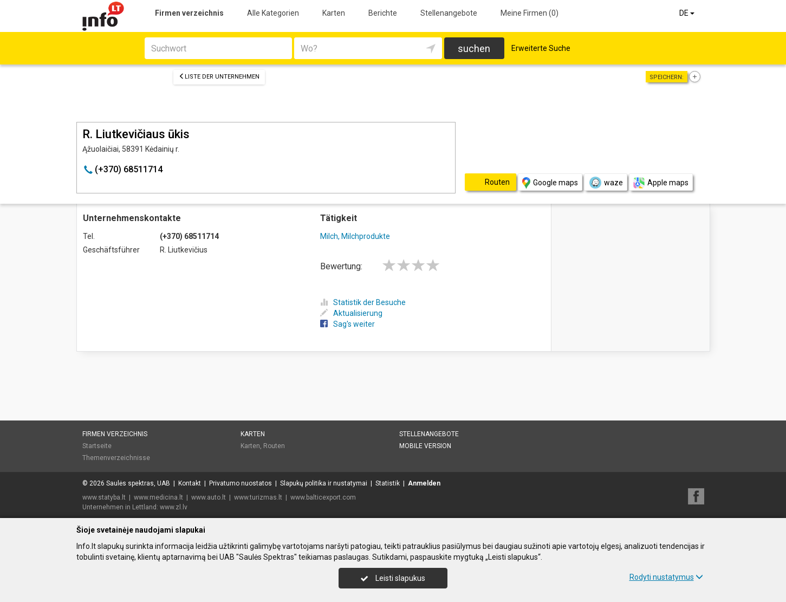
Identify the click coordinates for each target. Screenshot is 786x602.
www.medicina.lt (158, 497)
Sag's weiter (347, 324)
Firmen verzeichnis (189, 13)
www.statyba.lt (104, 497)
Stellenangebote (448, 13)
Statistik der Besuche (363, 302)
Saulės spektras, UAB (138, 483)
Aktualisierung (351, 313)
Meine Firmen (529, 13)
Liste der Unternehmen (219, 76)
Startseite (97, 446)
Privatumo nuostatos (240, 483)
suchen (474, 48)
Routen (274, 446)
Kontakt (189, 483)
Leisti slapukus (393, 578)
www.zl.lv (173, 507)
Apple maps (660, 183)
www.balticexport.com (323, 497)
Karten (333, 13)
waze (605, 183)
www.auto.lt (208, 497)
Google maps (550, 183)
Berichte (382, 13)
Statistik (387, 483)
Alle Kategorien (273, 13)
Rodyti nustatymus (666, 577)
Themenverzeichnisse (116, 458)
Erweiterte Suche (540, 48)
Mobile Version (425, 446)
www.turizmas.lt (258, 497)
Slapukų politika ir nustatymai (323, 483)
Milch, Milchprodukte (355, 236)
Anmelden (424, 483)
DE (687, 13)
